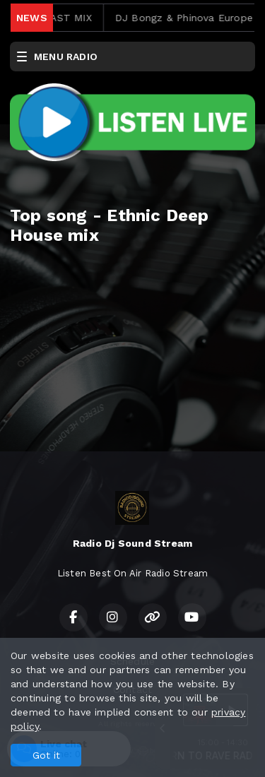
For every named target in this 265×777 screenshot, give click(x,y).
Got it (46, 755)
